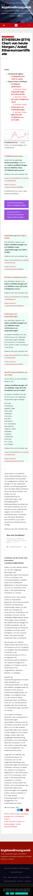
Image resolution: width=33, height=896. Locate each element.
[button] (29, 25)
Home (5, 877)
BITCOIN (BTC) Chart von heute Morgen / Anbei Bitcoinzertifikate (14, 824)
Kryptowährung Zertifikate (7, 36)
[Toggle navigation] (16, 25)
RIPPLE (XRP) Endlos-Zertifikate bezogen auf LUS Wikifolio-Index (16, 816)
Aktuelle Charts (21, 89)
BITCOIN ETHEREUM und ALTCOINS (17, 117)
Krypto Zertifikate (13, 877)
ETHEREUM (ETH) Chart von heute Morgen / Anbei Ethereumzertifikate (16, 47)
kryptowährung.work (16, 7)
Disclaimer (20, 881)
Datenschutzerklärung (10, 881)
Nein (12, 893)
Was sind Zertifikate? (25, 877)
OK (7, 893)
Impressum (27, 881)
